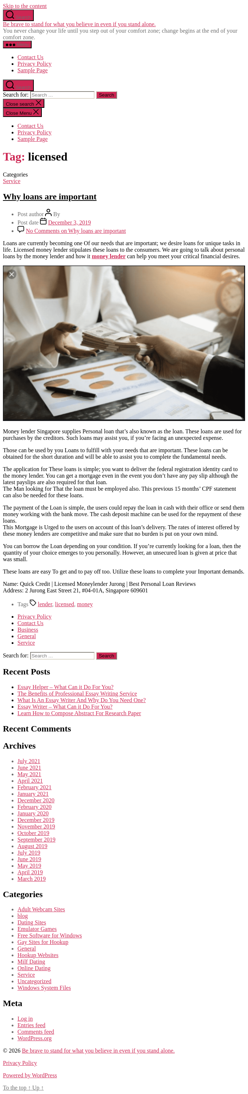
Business (27, 630)
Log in (25, 1019)
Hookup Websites (38, 955)
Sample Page (32, 70)
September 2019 (36, 839)
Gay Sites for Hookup (42, 942)
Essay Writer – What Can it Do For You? (64, 707)
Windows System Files (44, 988)
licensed (64, 604)
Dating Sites (31, 922)
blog (22, 916)
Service (11, 181)
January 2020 (33, 813)
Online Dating (34, 968)
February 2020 (34, 807)
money (85, 604)
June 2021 (29, 768)
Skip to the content (25, 6)
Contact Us (30, 57)
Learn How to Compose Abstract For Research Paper (79, 713)
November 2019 (36, 826)
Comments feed (35, 1032)
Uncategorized (34, 981)
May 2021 (29, 774)
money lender (108, 256)
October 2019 (33, 833)
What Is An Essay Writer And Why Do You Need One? (81, 700)
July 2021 (28, 761)
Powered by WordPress (30, 1075)
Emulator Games (37, 929)
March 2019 (31, 879)
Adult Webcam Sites (41, 909)
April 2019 (30, 872)
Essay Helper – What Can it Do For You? (65, 687)
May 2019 (29, 866)
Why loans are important (50, 196)
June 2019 (29, 859)
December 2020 (36, 800)
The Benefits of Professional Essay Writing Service (77, 693)
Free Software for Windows (49, 935)
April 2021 (30, 781)
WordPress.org (34, 1038)
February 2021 (34, 787)
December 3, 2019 (69, 222)
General (26, 636)
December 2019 (36, 820)
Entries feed (31, 1025)
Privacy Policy (34, 64)
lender (45, 604)
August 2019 (32, 846)
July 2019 (28, 853)
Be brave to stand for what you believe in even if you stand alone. (79, 24)
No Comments (76, 231)
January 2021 (33, 794)
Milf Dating (31, 962)
